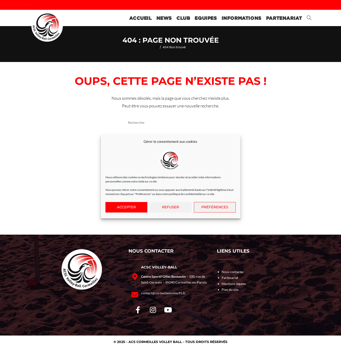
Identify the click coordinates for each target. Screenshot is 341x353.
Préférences (214, 208)
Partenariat (230, 278)
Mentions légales (234, 284)
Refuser (170, 208)
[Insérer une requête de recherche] (170, 122)
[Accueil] (156, 47)
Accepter (126, 208)
